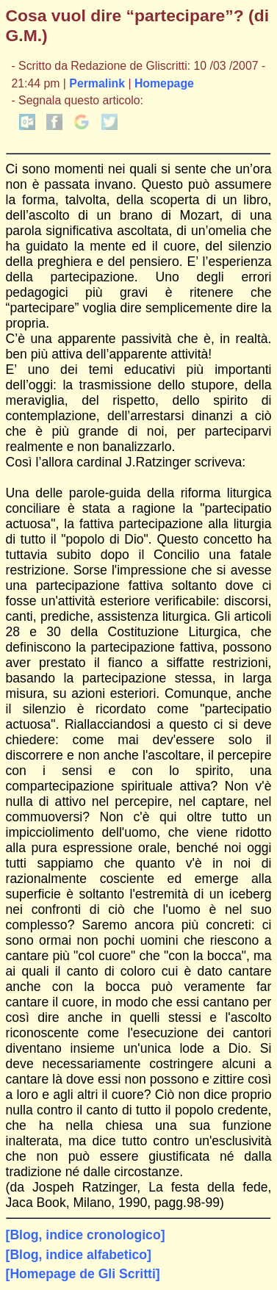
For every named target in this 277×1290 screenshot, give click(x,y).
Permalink (97, 83)
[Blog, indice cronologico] (85, 1235)
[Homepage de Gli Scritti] (83, 1273)
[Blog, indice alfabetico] (78, 1254)
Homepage (164, 83)
